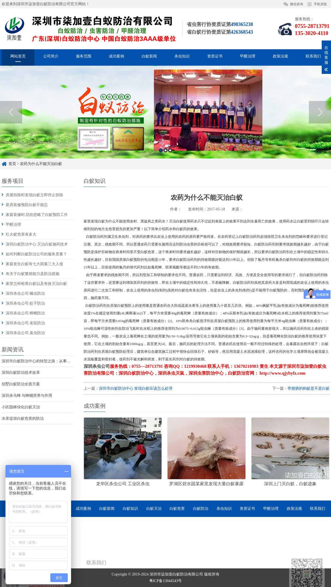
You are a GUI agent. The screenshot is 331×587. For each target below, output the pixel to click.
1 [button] (161, 160)
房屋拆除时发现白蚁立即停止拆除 (34, 195)
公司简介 (50, 57)
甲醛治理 (247, 57)
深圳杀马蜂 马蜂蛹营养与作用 (27, 396)
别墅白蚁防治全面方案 (21, 384)
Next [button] (320, 122)
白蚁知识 (130, 509)
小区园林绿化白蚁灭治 (21, 407)
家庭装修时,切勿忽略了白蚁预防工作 (37, 215)
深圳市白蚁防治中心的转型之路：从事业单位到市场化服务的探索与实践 (63, 361)
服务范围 (83, 57)
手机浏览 (320, 4)
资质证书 (214, 57)
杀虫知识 (182, 57)
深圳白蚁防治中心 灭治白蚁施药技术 (37, 244)
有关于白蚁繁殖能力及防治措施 (32, 274)
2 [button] (165, 160)
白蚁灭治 (154, 509)
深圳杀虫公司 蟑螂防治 (25, 313)
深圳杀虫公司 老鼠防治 (25, 323)
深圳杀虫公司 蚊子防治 (25, 303)
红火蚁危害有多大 (21, 234)
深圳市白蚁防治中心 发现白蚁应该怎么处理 (136, 388)
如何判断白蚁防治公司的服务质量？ (36, 254)
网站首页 (18, 57)
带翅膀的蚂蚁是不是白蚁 (309, 388)
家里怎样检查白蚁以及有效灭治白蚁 (36, 284)
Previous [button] (11, 122)
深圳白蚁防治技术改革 (21, 373)
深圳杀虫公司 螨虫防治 (25, 293)
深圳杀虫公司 (97, 366)
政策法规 (280, 57)
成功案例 (116, 57)
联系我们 (313, 57)
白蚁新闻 (149, 57)
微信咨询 (296, 4)
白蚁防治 (200, 509)
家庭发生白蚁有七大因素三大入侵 (34, 264)
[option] (165, 121)
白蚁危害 (177, 509)
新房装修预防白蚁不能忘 (27, 205)
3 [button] (170, 160)
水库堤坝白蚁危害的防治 (23, 419)
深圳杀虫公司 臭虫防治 (25, 333)
